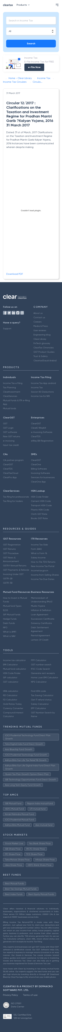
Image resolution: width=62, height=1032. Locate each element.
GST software (10, 432)
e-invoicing (8, 440)
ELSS (5, 610)
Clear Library (39, 339)
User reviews (39, 330)
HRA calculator (10, 691)
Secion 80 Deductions (42, 392)
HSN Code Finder (39, 497)
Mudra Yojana (38, 606)
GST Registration (12, 544)
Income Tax (37, 387)
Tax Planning (9, 387)
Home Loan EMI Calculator (44, 677)
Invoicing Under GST (13, 574)
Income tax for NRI (40, 396)
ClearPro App (10, 477)
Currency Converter (13, 708)
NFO (5, 627)
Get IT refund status (41, 699)
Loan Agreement (39, 614)
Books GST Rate (39, 518)
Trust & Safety (40, 356)
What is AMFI (9, 632)
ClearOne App (38, 481)
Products (24, 4)
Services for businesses (43, 477)
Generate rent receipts (43, 673)
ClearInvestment (11, 392)
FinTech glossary (41, 343)
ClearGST (36, 423)
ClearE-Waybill (38, 428)
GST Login (8, 428)
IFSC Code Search (40, 669)
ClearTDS (36, 436)
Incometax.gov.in (39, 570)
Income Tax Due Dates (42, 579)
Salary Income (38, 557)
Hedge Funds (10, 619)
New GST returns (11, 436)
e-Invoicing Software (41, 432)
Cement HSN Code (41, 501)
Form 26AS (36, 549)
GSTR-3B (7, 583)
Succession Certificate (42, 619)
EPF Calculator (38, 708)
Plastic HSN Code (40, 509)
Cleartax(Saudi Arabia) (45, 360)
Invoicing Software (40, 473)
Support (7, 328)
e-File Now (34, 67)
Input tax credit (11, 445)
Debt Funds (9, 623)
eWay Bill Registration (42, 440)
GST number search (41, 664)
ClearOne (36, 464)
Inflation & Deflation (41, 610)
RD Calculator (10, 695)
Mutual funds (9, 408)
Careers (37, 321)
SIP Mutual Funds (11, 614)
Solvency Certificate (41, 623)
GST (5, 423)
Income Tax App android (43, 383)
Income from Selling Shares (45, 575)
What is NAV (9, 636)
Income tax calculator (14, 660)
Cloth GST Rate (39, 514)
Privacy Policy (10, 995)
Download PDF (14, 273)
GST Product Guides (43, 352)
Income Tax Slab (39, 544)
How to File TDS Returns (43, 562)
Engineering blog (41, 334)
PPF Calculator (38, 660)
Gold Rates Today (12, 704)
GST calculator (10, 682)
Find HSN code (38, 691)
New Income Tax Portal (42, 566)
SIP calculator (10, 677)
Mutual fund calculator (14, 669)
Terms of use (30, 995)
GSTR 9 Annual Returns (14, 565)
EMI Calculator (10, 664)
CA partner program (13, 460)
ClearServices (10, 396)
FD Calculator (10, 699)
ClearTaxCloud (10, 473)
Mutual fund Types (12, 606)
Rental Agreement (40, 635)
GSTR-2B (7, 578)
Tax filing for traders (13, 501)
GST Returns (9, 549)
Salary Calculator (40, 704)
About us (38, 313)
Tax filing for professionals (16, 497)
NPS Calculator (38, 682)
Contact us (39, 317)
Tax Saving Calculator (42, 695)
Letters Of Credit (39, 640)
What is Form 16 (39, 553)
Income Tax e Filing (12, 383)
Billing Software (39, 469)
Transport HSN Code (41, 505)
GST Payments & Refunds (16, 570)
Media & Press (40, 326)
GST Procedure (11, 553)
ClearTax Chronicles (43, 347)
